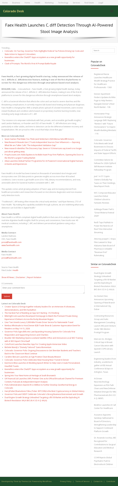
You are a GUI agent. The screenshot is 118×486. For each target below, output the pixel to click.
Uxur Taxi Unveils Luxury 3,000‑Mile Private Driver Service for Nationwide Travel (39, 322)
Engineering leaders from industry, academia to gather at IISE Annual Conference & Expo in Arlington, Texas (105, 365)
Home (5, 2)
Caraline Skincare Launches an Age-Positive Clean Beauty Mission (33, 356)
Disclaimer (20, 277)
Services (76, 2)
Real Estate (89, 2)
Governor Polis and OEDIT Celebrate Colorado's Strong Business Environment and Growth (44, 394)
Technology (63, 2)
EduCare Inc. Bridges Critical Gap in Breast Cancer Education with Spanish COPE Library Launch (103, 345)
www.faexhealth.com (11, 245)
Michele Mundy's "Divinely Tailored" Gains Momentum (28, 347)
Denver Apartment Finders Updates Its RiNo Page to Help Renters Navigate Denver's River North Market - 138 (105, 100)
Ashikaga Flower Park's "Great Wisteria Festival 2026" (104, 212)
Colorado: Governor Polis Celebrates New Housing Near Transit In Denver (37, 360)
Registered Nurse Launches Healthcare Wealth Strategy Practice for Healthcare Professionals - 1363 (104, 81)
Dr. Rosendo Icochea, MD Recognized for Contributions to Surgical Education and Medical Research (105, 444)
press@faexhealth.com (12, 242)
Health (37, 2)
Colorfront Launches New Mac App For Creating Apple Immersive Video (36, 344)
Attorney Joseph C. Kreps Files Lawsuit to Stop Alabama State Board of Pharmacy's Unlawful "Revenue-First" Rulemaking (105, 247)
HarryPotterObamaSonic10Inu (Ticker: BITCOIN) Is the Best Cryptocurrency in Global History (44, 391)
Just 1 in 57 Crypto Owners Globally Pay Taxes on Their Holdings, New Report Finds (105, 181)
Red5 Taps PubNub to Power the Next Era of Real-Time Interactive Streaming (103, 227)
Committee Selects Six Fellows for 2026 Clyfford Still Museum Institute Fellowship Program (105, 165)
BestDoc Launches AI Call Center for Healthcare (105, 407)
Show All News (8, 277)
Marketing (49, 2)
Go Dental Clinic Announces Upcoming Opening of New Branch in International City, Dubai (104, 303)
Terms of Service (82, 481)
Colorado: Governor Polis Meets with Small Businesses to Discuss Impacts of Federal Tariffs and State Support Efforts (105, 147)
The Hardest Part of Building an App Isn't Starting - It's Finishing (32, 313)
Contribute (110, 481)
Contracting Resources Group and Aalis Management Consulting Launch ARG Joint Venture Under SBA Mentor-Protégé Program (105, 324)
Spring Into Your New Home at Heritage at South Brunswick (30, 375)
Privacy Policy (65, 481)
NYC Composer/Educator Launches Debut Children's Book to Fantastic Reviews (105, 198)
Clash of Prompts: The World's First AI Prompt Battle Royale (30, 63)
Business (16, 2)
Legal (100, 2)
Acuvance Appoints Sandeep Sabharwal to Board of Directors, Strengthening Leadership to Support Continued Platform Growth (105, 423)
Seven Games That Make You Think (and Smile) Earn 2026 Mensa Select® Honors (39, 139)
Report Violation (34, 277)
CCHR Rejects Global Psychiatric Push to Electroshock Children (103, 460)
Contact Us (98, 481)
